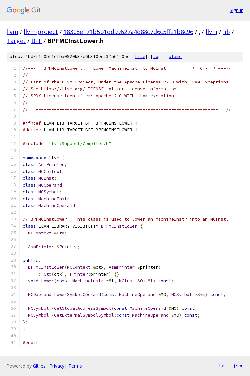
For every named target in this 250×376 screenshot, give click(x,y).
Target (16, 41)
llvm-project (41, 32)
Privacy (56, 366)
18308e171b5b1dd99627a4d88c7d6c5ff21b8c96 (128, 32)
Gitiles (39, 366)
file (140, 56)
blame (175, 56)
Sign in (236, 10)
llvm (12, 32)
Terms (75, 366)
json (238, 365)
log (157, 56)
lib (226, 32)
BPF (36, 41)
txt (223, 365)
